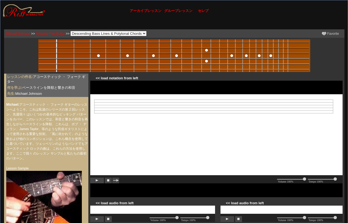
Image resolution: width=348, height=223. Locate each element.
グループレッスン (178, 11)
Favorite (330, 34)
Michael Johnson (18, 34)
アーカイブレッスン (145, 11)
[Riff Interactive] (24, 10)
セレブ (203, 11)
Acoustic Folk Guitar (50, 34)
